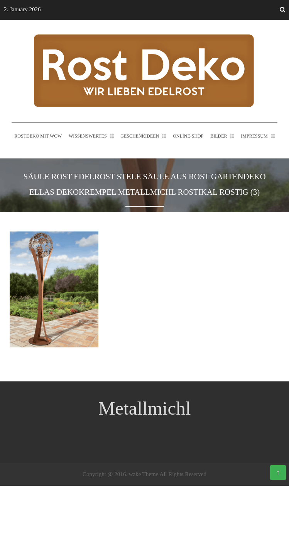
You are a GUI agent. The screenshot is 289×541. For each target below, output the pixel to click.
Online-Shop (188, 149)
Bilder (218, 149)
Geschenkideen (139, 149)
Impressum (254, 149)
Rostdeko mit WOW (38, 149)
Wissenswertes (88, 149)
